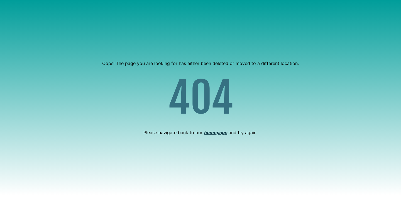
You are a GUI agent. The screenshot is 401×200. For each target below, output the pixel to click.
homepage (215, 132)
